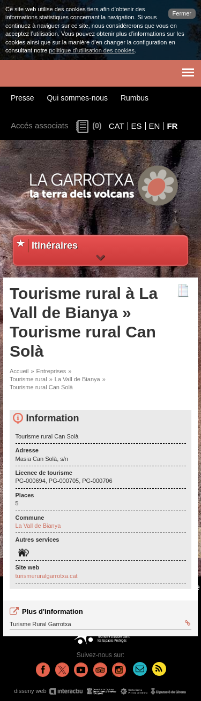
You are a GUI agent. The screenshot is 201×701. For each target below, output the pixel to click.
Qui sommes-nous (77, 98)
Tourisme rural (28, 379)
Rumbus (134, 98)
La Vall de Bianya (77, 379)
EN (154, 125)
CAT (116, 125)
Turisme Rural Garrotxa (100, 623)
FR (172, 125)
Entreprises (51, 371)
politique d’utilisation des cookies (92, 50)
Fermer (182, 13)
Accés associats (40, 125)
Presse (22, 98)
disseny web (100, 691)
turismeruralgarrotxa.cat (47, 576)
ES (136, 125)
